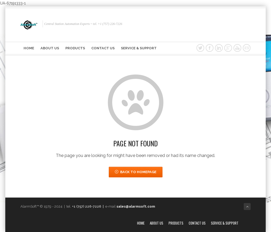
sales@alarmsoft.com (135, 206)
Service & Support (139, 48)
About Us (49, 48)
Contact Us (103, 48)
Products (75, 48)
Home (29, 48)
